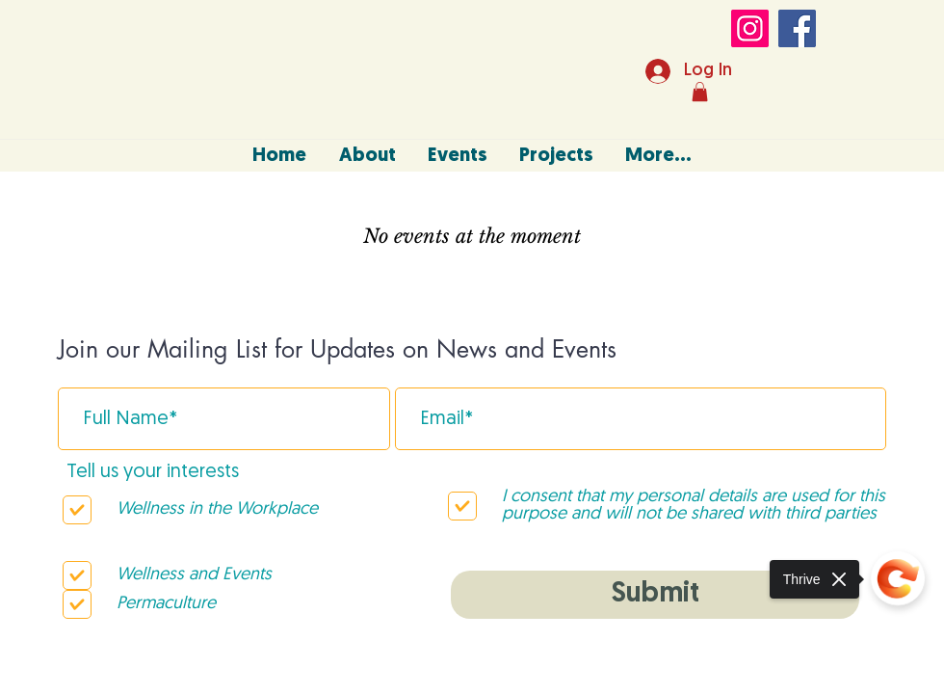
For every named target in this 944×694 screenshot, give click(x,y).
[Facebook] (797, 28)
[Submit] (655, 595)
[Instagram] (750, 28)
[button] (700, 91)
